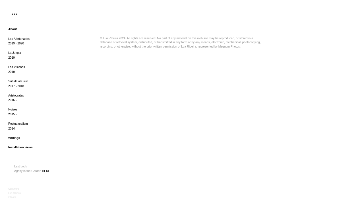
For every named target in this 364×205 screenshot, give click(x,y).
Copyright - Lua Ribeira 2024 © (14, 192)
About (12, 29)
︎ (14, 14)
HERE (45, 171)
